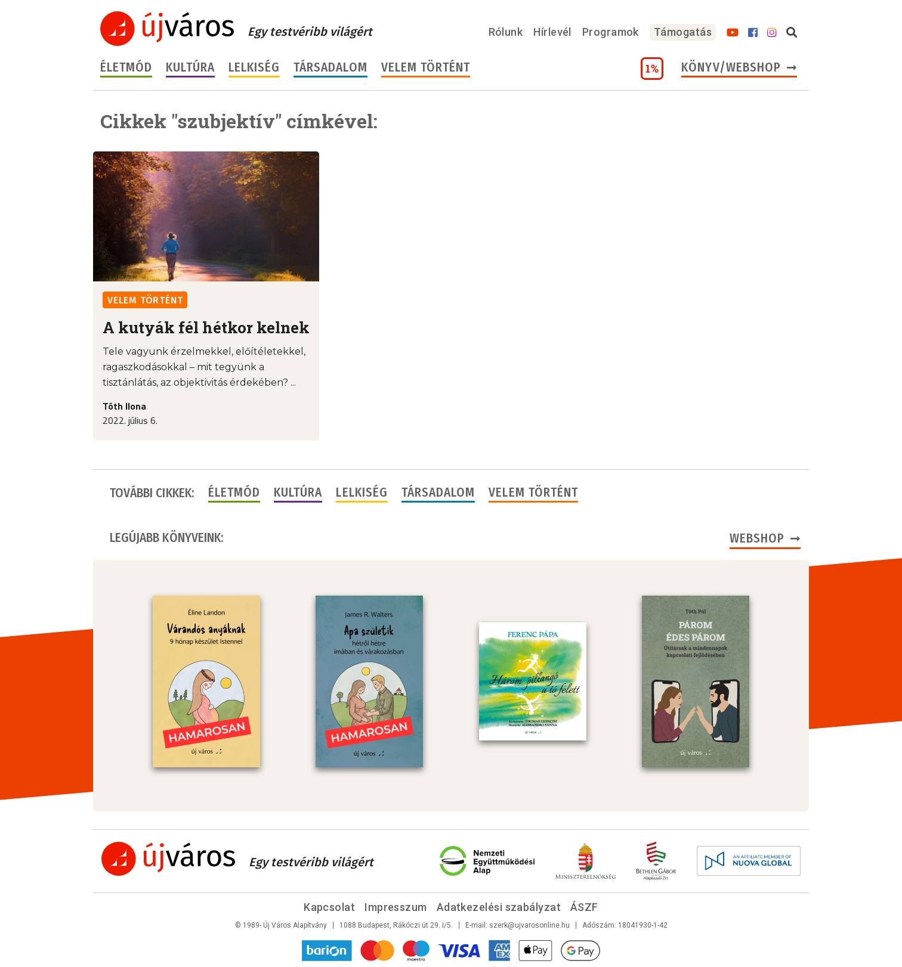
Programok (610, 32)
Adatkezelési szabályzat (499, 907)
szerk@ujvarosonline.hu (529, 925)
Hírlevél (552, 32)
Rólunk (506, 32)
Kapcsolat (329, 907)
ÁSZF (584, 907)
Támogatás (683, 32)
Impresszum (395, 907)
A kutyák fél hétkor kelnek (206, 327)
